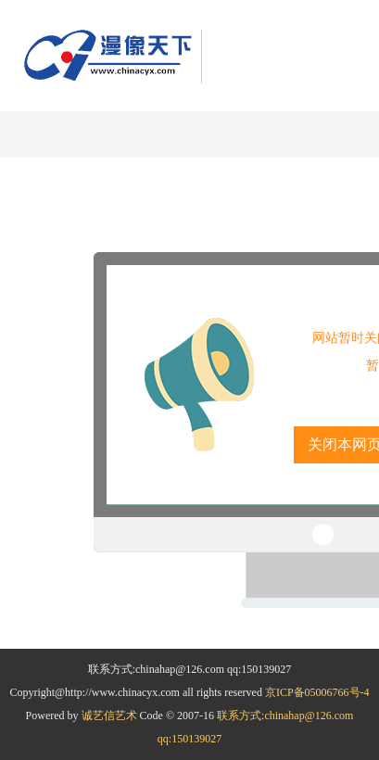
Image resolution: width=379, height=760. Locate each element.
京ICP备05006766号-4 (317, 692)
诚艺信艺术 (111, 715)
